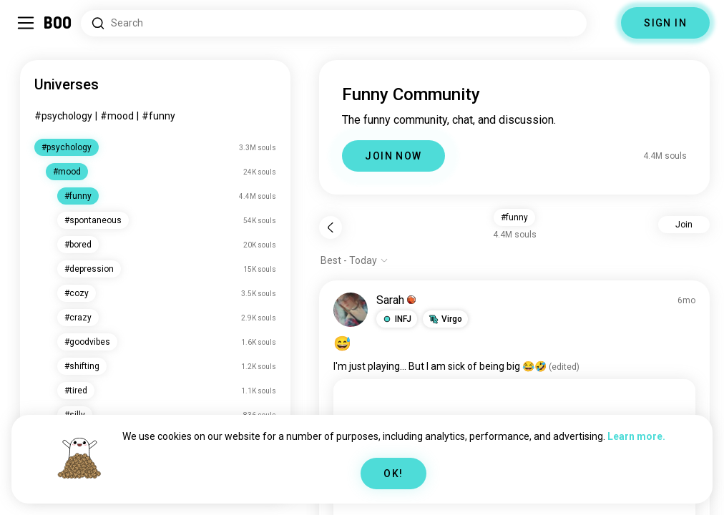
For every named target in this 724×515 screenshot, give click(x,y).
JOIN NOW (393, 156)
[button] (396, 319)
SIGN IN (665, 23)
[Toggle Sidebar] (26, 23)
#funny (158, 116)
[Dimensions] (603, 22)
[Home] (58, 22)
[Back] (330, 227)
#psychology (63, 116)
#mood (117, 116)
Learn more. (636, 436)
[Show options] (354, 260)
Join (684, 225)
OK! (393, 473)
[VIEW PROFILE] (350, 310)
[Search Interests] (334, 23)
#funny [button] (514, 217)
